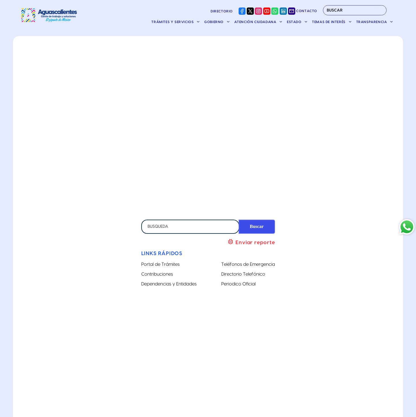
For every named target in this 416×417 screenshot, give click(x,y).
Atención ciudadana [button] (255, 22)
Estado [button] (294, 22)
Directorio (222, 11)
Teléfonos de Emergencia (248, 264)
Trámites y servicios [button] (173, 22)
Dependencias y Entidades (169, 284)
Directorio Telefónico (243, 274)
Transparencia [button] (372, 22)
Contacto (302, 11)
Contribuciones (157, 274)
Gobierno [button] (214, 22)
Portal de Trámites (160, 264)
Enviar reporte (251, 241)
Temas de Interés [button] (329, 22)
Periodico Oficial (238, 284)
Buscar (257, 226)
